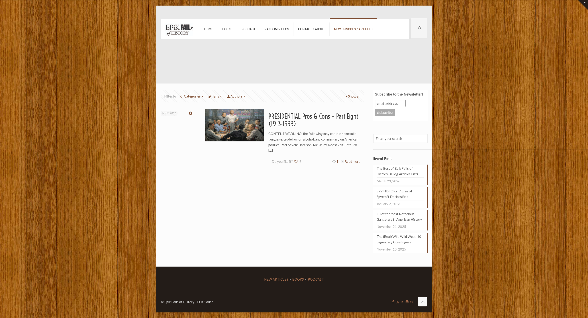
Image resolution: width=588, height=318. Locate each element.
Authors (236, 96)
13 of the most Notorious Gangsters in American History (399, 216)
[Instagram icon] (407, 302)
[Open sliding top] (583, 5)
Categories (192, 96)
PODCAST (316, 279)
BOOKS (298, 279)
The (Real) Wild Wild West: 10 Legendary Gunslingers (399, 239)
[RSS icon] (411, 302)
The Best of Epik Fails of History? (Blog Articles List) (397, 171)
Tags (215, 96)
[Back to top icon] (422, 301)
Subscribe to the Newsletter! (399, 94)
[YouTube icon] (402, 302)
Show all (352, 96)
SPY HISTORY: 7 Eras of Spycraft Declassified (394, 194)
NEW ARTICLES (276, 279)
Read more (352, 161)
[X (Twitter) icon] (397, 302)
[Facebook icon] (393, 302)
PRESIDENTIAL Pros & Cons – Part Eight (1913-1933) (313, 120)
